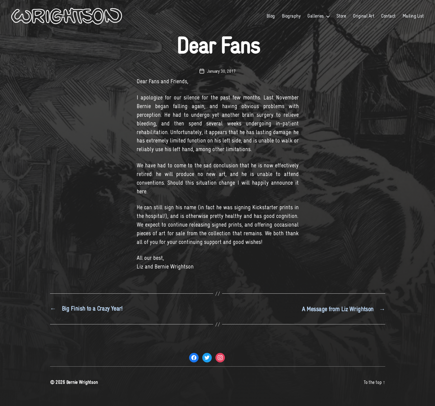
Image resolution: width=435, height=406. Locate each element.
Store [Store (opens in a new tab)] (341, 20)
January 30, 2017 (221, 79)
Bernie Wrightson (82, 390)
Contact (388, 20)
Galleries (315, 20)
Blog (271, 20)
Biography (291, 20)
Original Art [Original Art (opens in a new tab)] (363, 20)
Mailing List (413, 20)
